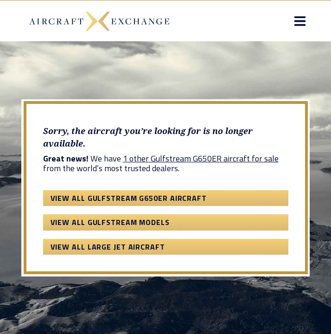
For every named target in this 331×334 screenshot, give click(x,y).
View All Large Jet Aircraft (108, 246)
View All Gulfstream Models (110, 222)
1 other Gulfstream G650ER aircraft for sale (201, 158)
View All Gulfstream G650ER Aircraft (129, 198)
